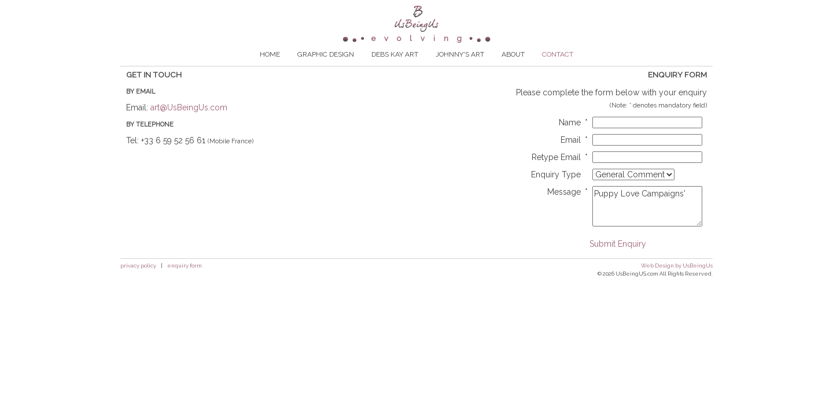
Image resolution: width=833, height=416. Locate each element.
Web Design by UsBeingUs (677, 281)
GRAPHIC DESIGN (325, 70)
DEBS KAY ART (394, 70)
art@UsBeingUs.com (188, 123)
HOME (270, 70)
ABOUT (513, 70)
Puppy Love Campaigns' (647, 222)
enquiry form (184, 281)
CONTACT (557, 70)
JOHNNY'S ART (460, 70)
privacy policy (138, 281)
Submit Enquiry (617, 260)
